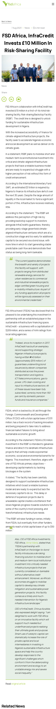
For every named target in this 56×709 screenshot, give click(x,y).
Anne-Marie (32, 542)
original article (18, 683)
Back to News (6, 21)
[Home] (11, 4)
